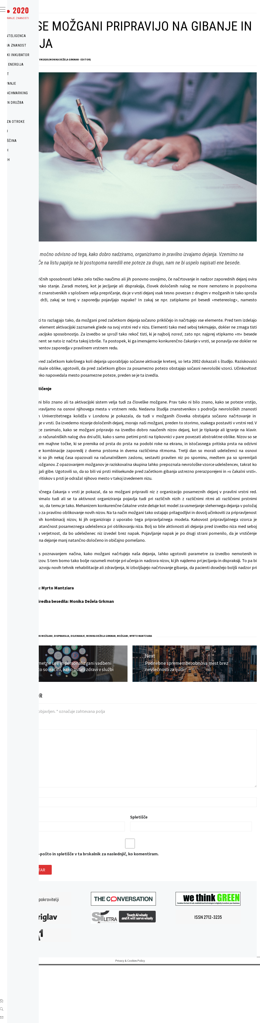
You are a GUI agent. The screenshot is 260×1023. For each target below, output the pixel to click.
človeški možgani (106, 684)
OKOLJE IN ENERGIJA (33, 64)
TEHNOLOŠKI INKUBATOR (36, 55)
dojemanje (143, 684)
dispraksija (126, 684)
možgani (187, 684)
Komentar (79, 782)
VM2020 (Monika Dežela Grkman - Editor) (130, 59)
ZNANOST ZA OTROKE (33, 122)
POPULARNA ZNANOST (34, 45)
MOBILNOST (25, 74)
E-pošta (77, 874)
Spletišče (172, 874)
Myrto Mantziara (205, 684)
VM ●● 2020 (35, 10)
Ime (73, 850)
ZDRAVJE (23, 112)
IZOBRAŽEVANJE (29, 83)
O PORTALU (25, 131)
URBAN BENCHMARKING (35, 93)
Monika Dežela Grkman (166, 684)
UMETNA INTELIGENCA (34, 36)
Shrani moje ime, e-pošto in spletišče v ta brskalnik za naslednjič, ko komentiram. (146, 911)
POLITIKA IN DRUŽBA (33, 103)
